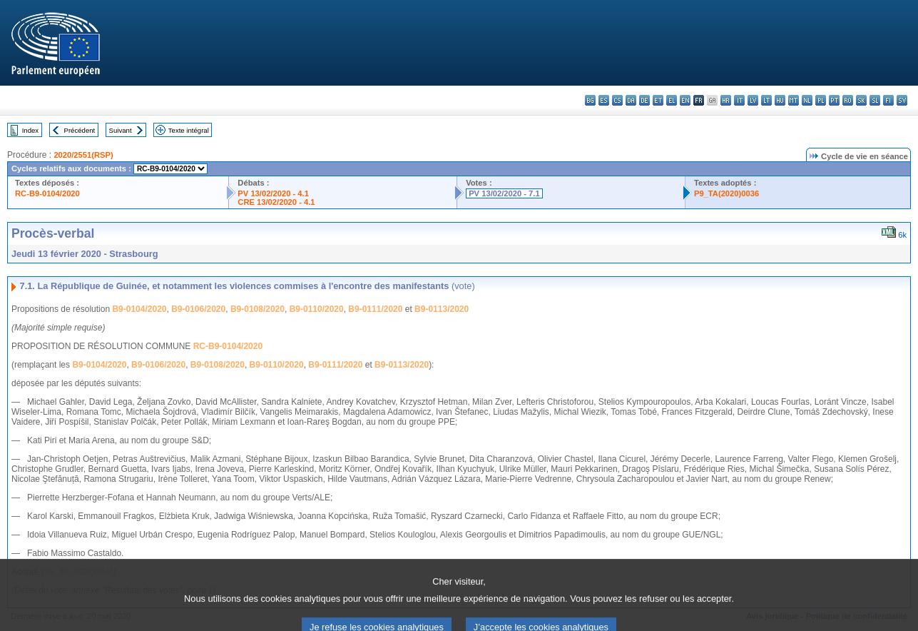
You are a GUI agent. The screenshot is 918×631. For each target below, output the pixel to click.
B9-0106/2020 (198, 309)
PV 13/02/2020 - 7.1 (504, 193)
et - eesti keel (658, 100)
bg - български (590, 100)
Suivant (120, 130)
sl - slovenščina (874, 100)
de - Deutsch (644, 100)
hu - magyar (780, 100)
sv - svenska (902, 100)
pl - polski (820, 100)
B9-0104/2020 (139, 309)
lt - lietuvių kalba (766, 100)
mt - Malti (793, 100)
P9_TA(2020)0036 (726, 193)
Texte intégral (188, 130)
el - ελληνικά (671, 100)
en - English (685, 100)
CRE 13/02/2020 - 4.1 (276, 202)
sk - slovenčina (861, 100)
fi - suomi (888, 100)
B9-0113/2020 (441, 309)
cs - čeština (617, 100)
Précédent (80, 130)
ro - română (847, 100)
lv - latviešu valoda (753, 100)
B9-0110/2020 (317, 309)
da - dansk (631, 100)
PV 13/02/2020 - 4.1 (273, 193)
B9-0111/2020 (375, 309)
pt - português (834, 100)
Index (30, 130)
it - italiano (739, 100)
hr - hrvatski (725, 100)
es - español (603, 100)
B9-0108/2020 (257, 309)
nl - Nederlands (807, 100)
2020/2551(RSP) (83, 155)
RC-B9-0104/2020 (47, 193)
